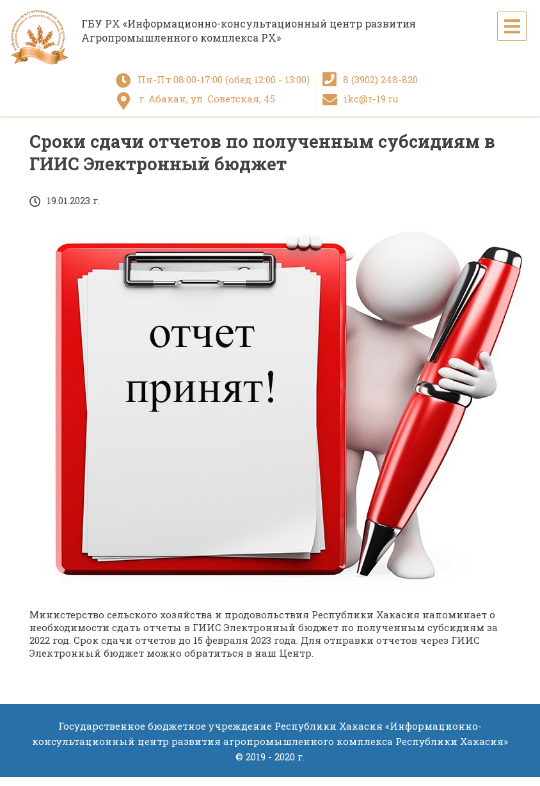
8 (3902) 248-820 (380, 79)
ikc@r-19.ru (371, 98)
